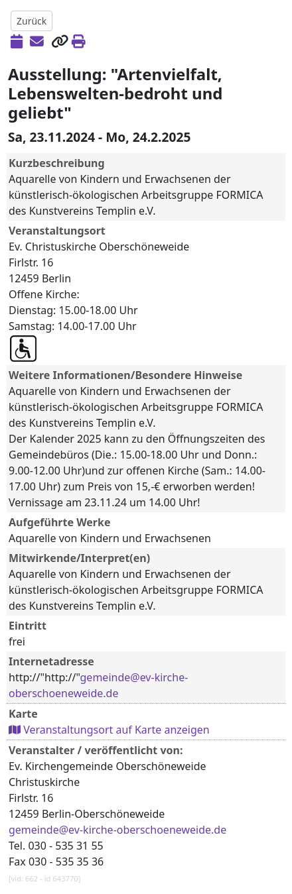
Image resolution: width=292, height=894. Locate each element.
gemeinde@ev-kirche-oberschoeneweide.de (117, 829)
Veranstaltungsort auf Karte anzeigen (109, 729)
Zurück (31, 21)
